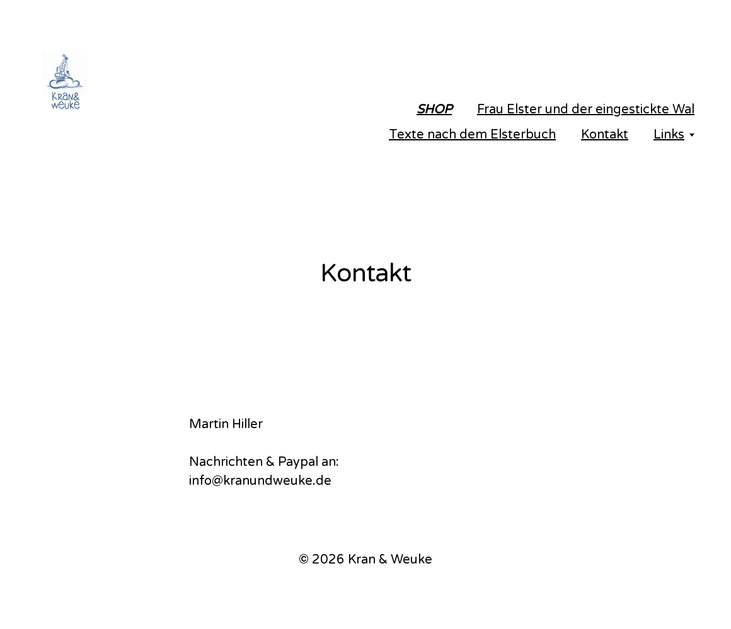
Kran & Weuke (390, 559)
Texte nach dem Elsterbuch (472, 134)
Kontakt (604, 134)
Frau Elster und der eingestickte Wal (585, 109)
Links (668, 134)
